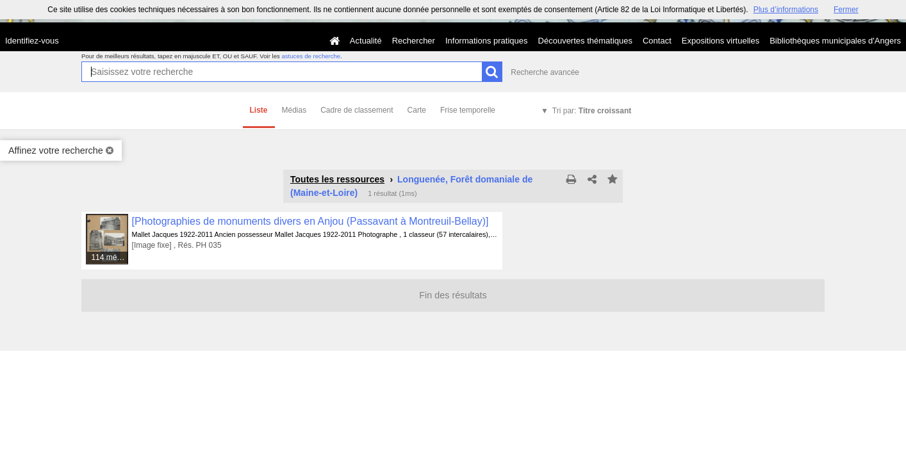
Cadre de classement (356, 110)
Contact (657, 40)
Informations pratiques (486, 40)
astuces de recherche (310, 56)
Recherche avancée (545, 72)
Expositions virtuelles (720, 40)
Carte (417, 110)
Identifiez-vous (32, 40)
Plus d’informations (786, 9)
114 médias (109, 257)
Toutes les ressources (337, 179)
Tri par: (591, 110)
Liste (259, 110)
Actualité (366, 40)
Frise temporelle (467, 110)
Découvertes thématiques (585, 40)
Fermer (846, 9)
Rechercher (413, 40)
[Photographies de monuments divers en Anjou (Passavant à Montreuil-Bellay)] (310, 221)
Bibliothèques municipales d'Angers (835, 40)
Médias (294, 110)
